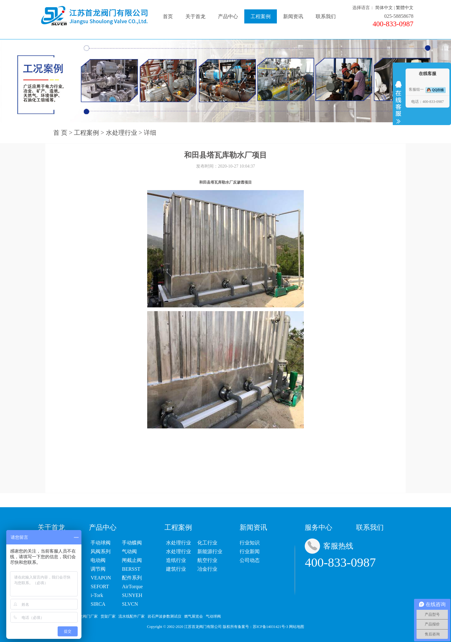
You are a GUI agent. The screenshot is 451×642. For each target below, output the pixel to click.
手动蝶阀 (132, 542)
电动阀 (98, 560)
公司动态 (250, 560)
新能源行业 (209, 551)
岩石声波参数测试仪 (164, 616)
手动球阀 (101, 542)
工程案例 (261, 16)
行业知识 (250, 542)
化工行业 (207, 542)
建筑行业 (176, 569)
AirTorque (132, 586)
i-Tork (97, 595)
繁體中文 (404, 7)
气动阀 (129, 551)
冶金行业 (207, 569)
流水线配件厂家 (131, 616)
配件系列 (132, 577)
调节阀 (98, 569)
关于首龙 (195, 16)
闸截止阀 (132, 560)
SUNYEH (132, 595)
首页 (168, 16)
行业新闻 (250, 551)
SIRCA (98, 604)
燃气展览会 (193, 616)
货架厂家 (108, 616)
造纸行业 (176, 560)
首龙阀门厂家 (86, 616)
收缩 (398, 102)
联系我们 (326, 16)
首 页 (60, 132)
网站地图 (296, 626)
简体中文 (384, 7)
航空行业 (207, 560)
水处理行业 (121, 132)
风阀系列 (101, 551)
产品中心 (228, 16)
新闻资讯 (293, 16)
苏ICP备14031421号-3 (270, 626)
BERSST (131, 569)
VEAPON (101, 577)
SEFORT (100, 586)
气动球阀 (213, 616)
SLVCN (130, 604)
